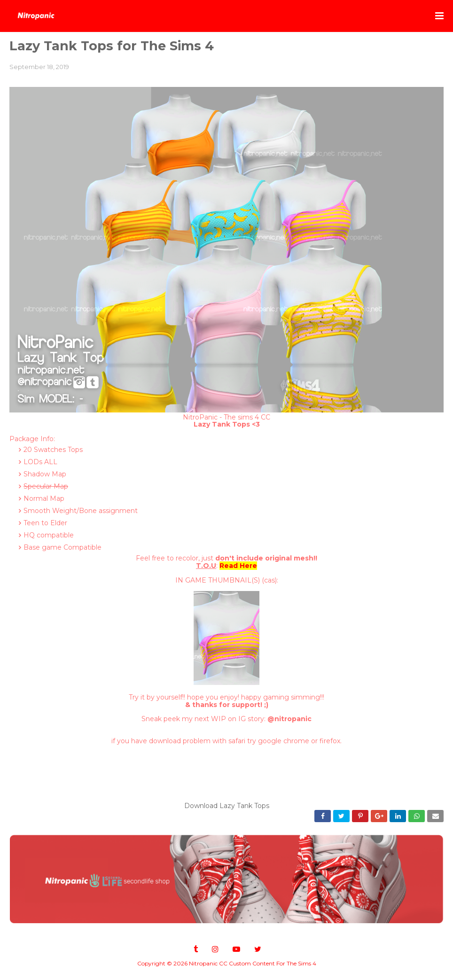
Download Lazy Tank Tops (226, 805)
